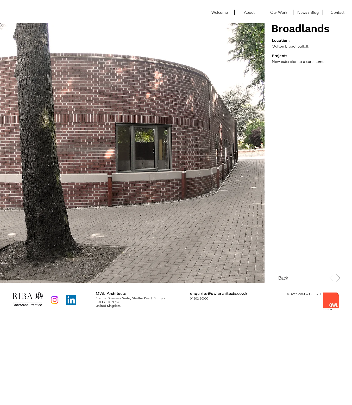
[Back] (283, 278)
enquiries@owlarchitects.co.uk (218, 293)
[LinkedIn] (71, 300)
